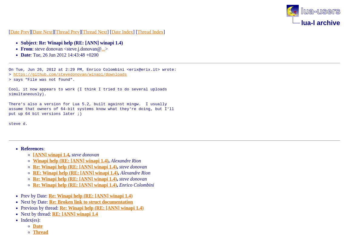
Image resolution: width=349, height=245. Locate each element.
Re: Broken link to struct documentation (91, 201)
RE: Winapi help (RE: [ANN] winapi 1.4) (75, 172)
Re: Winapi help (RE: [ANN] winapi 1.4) (75, 166)
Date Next (42, 31)
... (103, 48)
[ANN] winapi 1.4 (51, 154)
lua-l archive (320, 23)
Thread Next (95, 31)
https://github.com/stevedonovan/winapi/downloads (70, 74)
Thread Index (150, 31)
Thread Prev (68, 31)
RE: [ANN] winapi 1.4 (75, 214)
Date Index (122, 31)
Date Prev (20, 31)
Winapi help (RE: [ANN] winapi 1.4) (71, 160)
